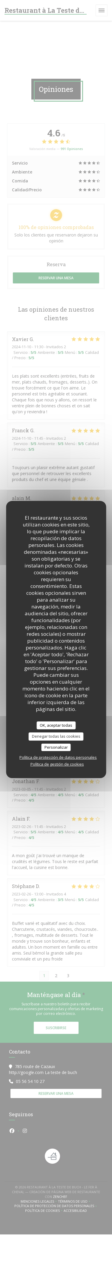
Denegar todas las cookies (56, 736)
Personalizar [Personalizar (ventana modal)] (56, 747)
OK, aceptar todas (56, 725)
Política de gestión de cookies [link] (57, 764)
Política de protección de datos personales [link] (58, 757)
